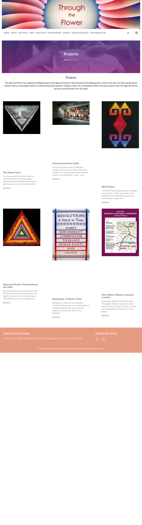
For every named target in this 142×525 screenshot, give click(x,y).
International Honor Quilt (65, 163)
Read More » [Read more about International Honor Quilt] (56, 179)
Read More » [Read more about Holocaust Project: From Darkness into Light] (7, 303)
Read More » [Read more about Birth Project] (106, 202)
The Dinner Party (12, 172)
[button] (136, 33)
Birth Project (108, 187)
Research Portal (80, 33)
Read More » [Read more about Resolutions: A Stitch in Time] (56, 317)
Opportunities (54, 33)
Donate (66, 33)
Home (6, 33)
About (14, 33)
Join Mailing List (98, 33)
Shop (31, 33)
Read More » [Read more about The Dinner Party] (7, 188)
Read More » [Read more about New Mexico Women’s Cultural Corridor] (106, 316)
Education (41, 33)
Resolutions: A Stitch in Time (67, 299)
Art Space (23, 33)
